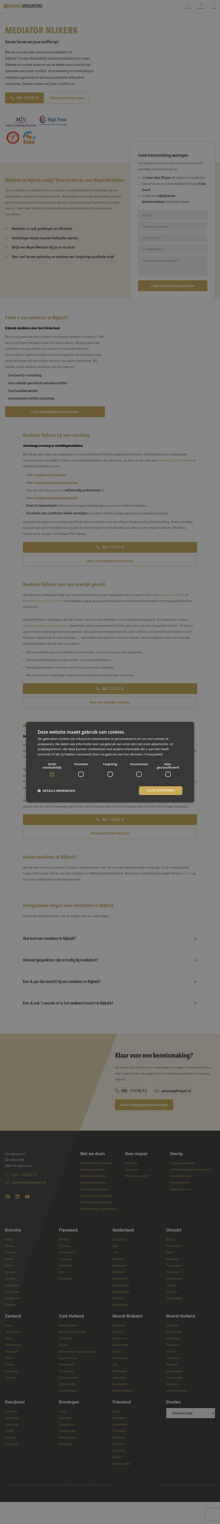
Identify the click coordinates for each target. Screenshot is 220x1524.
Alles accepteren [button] (159, 790)
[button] (56, 790)
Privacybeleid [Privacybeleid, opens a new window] (154, 754)
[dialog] (110, 761)
